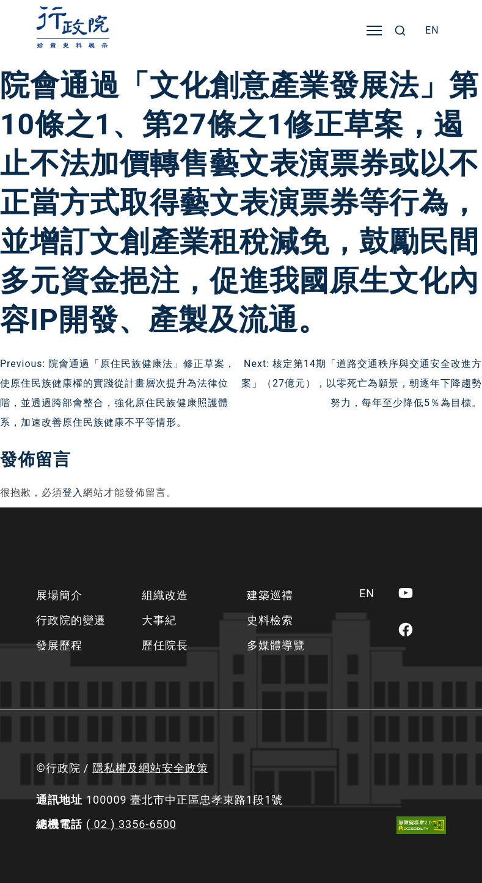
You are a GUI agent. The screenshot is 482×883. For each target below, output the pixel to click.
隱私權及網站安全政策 (150, 767)
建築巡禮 (270, 595)
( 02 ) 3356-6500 (131, 824)
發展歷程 (59, 645)
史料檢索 (270, 620)
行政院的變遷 (71, 620)
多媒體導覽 (276, 645)
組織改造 (165, 595)
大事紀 (159, 620)
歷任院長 (165, 645)
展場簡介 (59, 595)
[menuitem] (432, 30)
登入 (72, 492)
